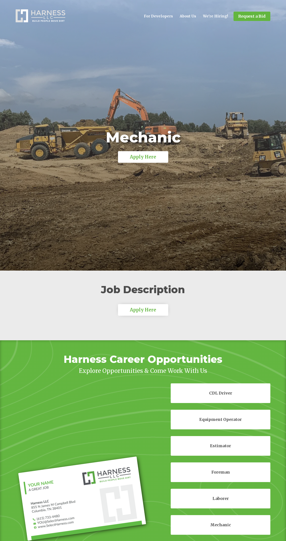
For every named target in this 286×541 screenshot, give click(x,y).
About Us (188, 16)
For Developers (158, 16)
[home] (40, 15)
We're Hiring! (215, 16)
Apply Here (143, 157)
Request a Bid (252, 16)
